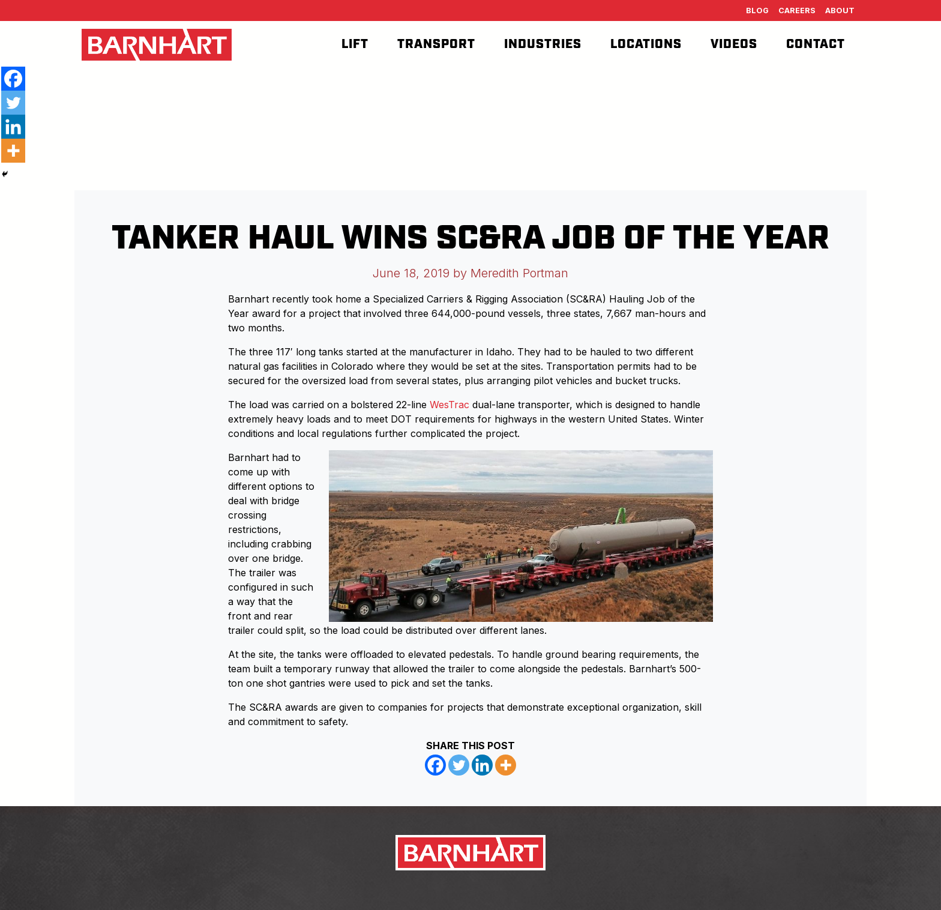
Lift (354, 44)
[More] (505, 765)
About (840, 10)
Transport (436, 44)
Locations (646, 44)
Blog (757, 10)
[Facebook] (435, 765)
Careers (797, 10)
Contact (815, 44)
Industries (543, 44)
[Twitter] (458, 765)
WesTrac (449, 405)
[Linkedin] (482, 765)
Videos (734, 44)
